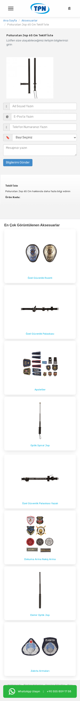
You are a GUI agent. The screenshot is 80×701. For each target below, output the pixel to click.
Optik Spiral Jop (40, 445)
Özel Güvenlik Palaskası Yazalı (40, 503)
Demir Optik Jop (40, 615)
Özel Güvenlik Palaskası (40, 333)
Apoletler (40, 389)
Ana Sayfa (10, 20)
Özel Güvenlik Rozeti (40, 277)
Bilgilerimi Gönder (18, 162)
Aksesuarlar (30, 20)
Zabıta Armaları (40, 670)
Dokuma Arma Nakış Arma (40, 559)
